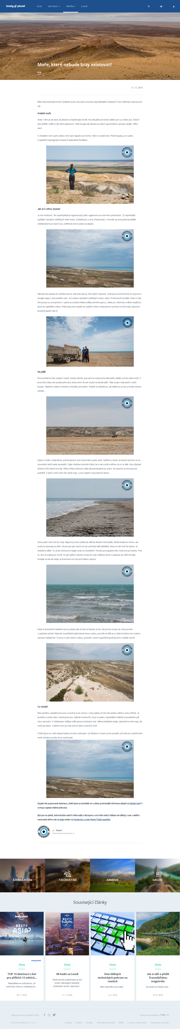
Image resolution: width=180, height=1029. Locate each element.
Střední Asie (135, 803)
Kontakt (89, 1022)
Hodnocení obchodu (159, 1022)
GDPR (121, 1022)
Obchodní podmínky (106, 1022)
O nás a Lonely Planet (137, 1022)
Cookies (68, 1022)
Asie (39, 72)
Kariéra (79, 1022)
